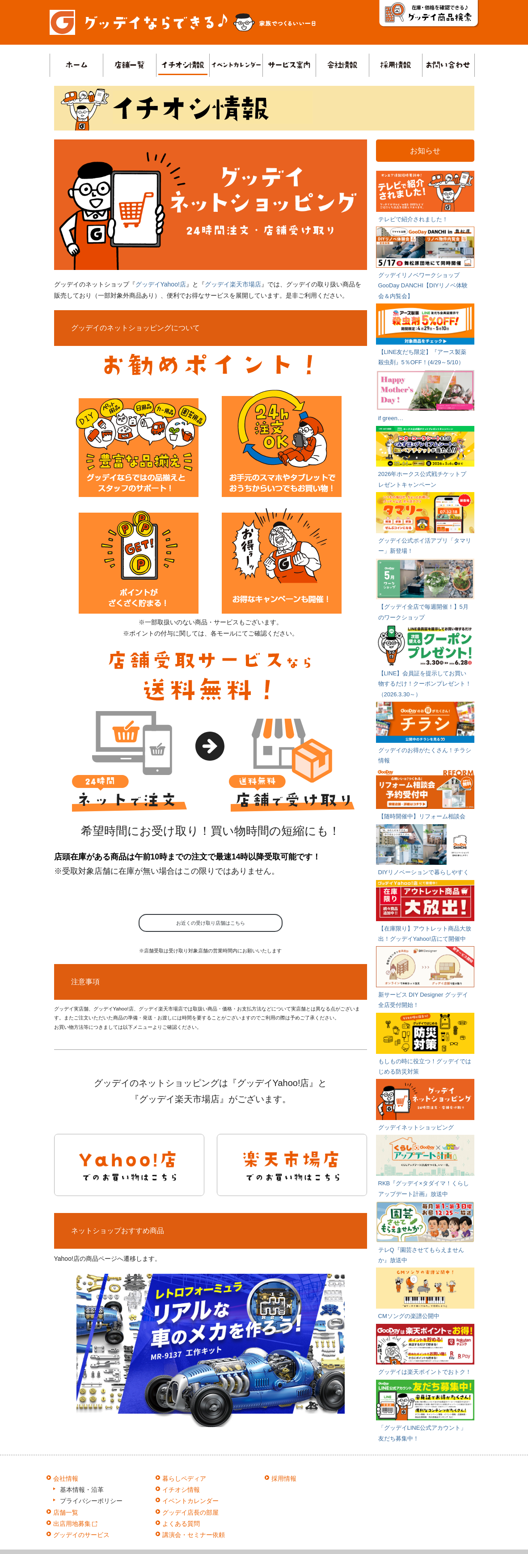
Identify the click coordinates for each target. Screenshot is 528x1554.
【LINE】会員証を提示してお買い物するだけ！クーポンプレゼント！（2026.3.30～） (424, 684)
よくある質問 (181, 1523)
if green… (390, 418)
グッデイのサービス (81, 1534)
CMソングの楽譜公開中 (408, 1316)
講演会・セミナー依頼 (193, 1534)
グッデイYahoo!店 (160, 284)
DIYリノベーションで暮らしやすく (423, 872)
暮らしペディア (184, 1478)
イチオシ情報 (181, 1489)
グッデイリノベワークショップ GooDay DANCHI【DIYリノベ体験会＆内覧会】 (423, 285)
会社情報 (65, 1478)
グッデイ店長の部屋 (190, 1512)
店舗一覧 (65, 1512)
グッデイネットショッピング (416, 1127)
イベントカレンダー (190, 1500)
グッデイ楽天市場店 (233, 284)
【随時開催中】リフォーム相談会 (421, 816)
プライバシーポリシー (91, 1500)
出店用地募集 (75, 1523)
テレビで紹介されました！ (413, 219)
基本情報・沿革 (82, 1489)
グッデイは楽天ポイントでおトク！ (424, 1372)
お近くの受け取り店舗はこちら (210, 923)
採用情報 (283, 1478)
